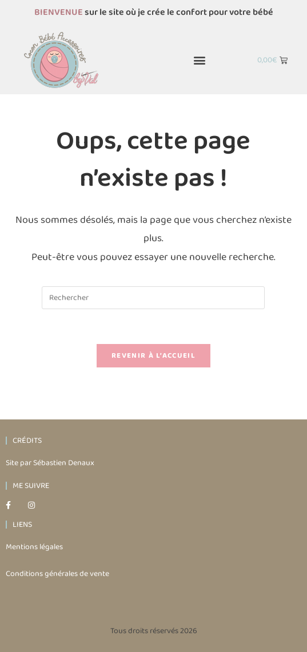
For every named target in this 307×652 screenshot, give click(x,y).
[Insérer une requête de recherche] (153, 297)
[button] (199, 60)
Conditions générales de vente (57, 573)
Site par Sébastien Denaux (50, 463)
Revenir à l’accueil (153, 356)
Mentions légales (34, 547)
